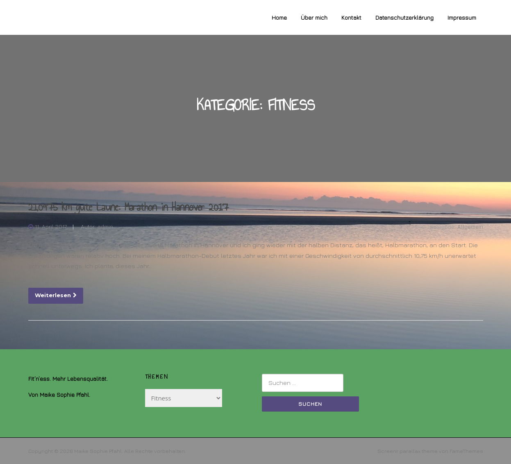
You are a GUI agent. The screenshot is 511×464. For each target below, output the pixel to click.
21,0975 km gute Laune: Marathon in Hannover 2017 (128, 207)
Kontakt (351, 17)
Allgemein (470, 226)
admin (105, 226)
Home (279, 17)
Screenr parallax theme (407, 451)
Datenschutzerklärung (404, 17)
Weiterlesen (56, 295)
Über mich (314, 17)
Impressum (461, 17)
